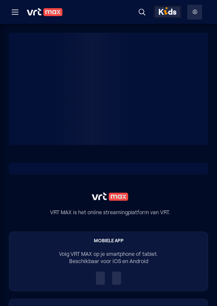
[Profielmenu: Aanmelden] (194, 12)
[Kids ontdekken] (167, 12)
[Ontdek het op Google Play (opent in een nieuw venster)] (116, 278)
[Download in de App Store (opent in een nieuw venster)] (100, 278)
